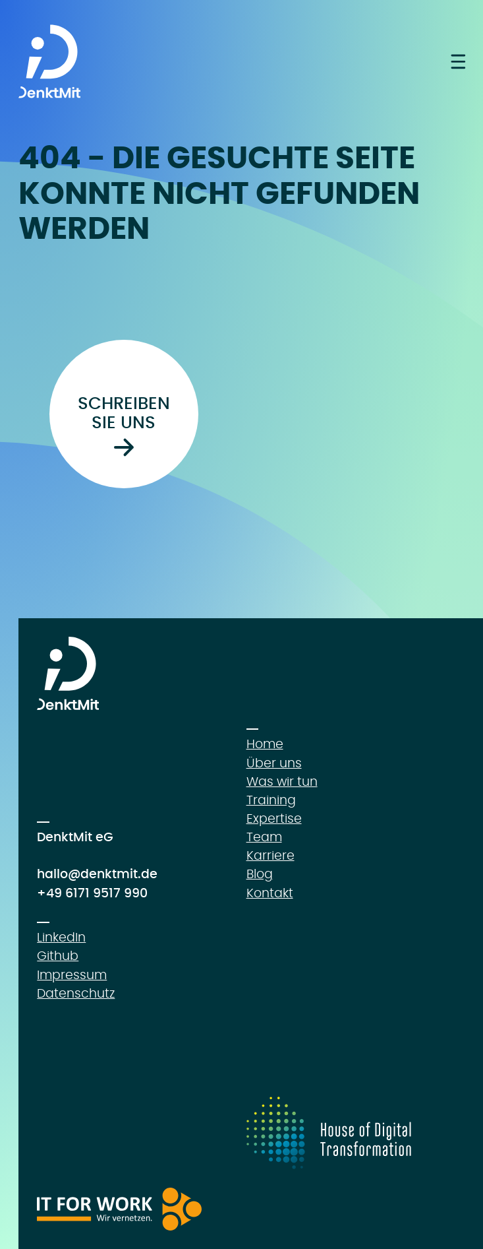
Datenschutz (76, 994)
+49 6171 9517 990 (92, 893)
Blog (259, 874)
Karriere (270, 856)
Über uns (274, 763)
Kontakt (269, 893)
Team (264, 837)
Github (57, 956)
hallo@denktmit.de (97, 874)
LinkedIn (61, 938)
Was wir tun (282, 782)
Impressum (72, 975)
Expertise (274, 819)
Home (264, 744)
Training (271, 800)
